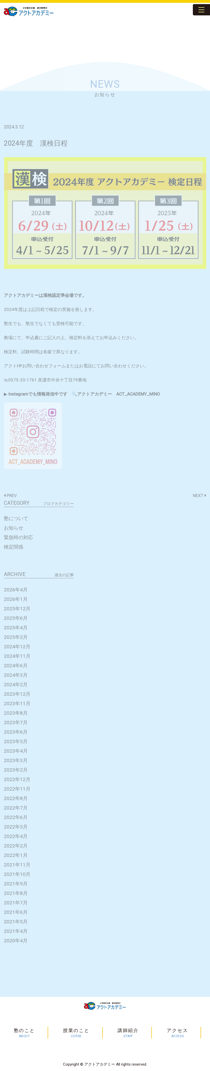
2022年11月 (17, 789)
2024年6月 (16, 666)
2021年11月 (17, 865)
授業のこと (76, 1033)
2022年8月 (16, 798)
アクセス (177, 1033)
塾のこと (24, 1033)
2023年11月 (17, 703)
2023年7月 (16, 722)
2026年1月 (16, 599)
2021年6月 (16, 912)
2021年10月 (17, 874)
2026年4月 (16, 590)
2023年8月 (16, 713)
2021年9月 (16, 884)
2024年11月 (17, 656)
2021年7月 (16, 903)
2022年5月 (16, 827)
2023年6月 (16, 732)
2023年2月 (16, 770)
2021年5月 (16, 922)
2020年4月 (16, 941)
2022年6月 (16, 817)
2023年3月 (16, 760)
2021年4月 (16, 931)
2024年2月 (16, 685)
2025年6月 (16, 618)
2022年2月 (16, 846)
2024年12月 (17, 647)
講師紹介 (128, 1033)
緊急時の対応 (18, 537)
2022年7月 (16, 808)
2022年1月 (16, 855)
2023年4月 (16, 751)
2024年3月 (16, 675)
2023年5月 (16, 741)
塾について (16, 518)
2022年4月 (16, 836)
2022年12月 (17, 779)
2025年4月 (16, 628)
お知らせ (13, 528)
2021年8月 (16, 893)
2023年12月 (17, 694)
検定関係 (13, 547)
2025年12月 (17, 609)
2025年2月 (16, 637)
